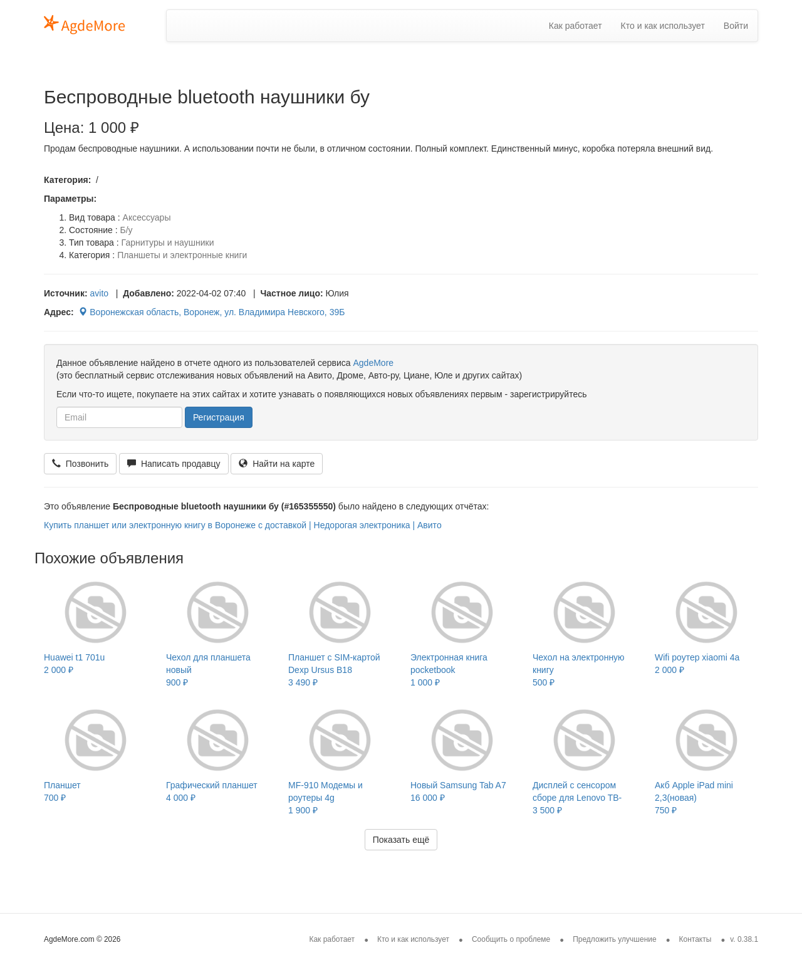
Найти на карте (277, 464)
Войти (736, 26)
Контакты (695, 939)
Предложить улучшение (615, 939)
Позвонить (80, 464)
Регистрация (218, 417)
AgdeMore (373, 363)
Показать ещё (401, 840)
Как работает (575, 26)
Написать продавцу (173, 464)
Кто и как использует (663, 26)
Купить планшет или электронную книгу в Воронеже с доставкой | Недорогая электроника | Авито (243, 525)
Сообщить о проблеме (511, 939)
